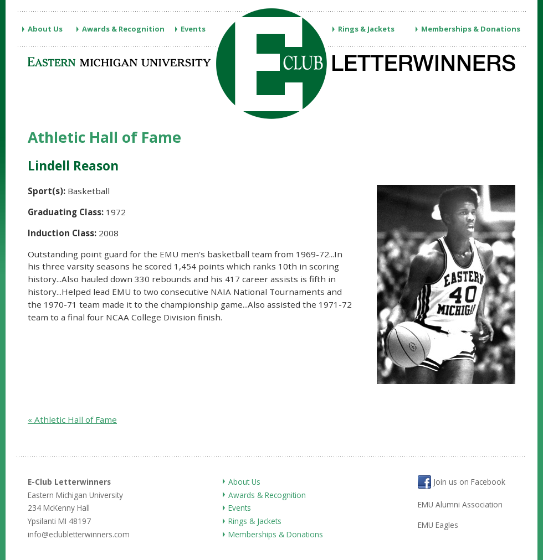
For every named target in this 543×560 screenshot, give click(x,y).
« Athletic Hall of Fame (72, 419)
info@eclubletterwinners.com (79, 534)
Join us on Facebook (461, 482)
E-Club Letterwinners (69, 481)
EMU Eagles (438, 525)
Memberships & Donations (470, 29)
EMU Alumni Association (460, 504)
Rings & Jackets (366, 29)
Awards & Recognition (123, 29)
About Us (45, 29)
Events (193, 29)
